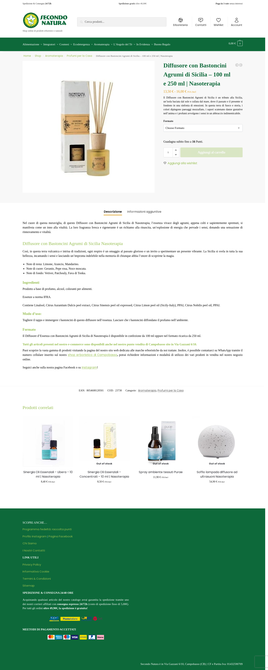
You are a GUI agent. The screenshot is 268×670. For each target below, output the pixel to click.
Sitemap (29, 583)
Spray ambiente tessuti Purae (161, 470)
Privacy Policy (32, 562)
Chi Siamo (30, 541)
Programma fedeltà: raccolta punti (47, 527)
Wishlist (218, 22)
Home (27, 54)
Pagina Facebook (61, 534)
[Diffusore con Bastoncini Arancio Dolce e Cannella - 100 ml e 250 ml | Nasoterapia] (237, 63)
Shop (38, 54)
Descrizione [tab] (113, 209)
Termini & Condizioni (37, 576)
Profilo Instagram (34, 534)
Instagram (89, 365)
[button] (236, 43)
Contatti (200, 22)
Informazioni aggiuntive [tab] (144, 209)
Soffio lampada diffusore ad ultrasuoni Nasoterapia (217, 472)
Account (236, 22)
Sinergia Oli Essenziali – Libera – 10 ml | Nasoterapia (48, 472)
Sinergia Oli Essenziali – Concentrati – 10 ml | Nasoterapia (104, 472)
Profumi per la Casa (79, 54)
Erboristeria (180, 22)
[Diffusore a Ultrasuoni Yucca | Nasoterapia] (241, 63)
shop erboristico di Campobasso (92, 353)
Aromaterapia (54, 54)
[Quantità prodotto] (168, 150)
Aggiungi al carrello (211, 150)
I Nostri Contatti (34, 548)
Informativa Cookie (36, 569)
